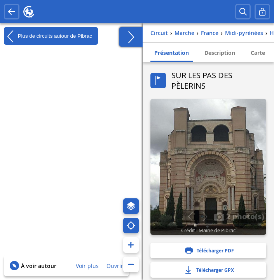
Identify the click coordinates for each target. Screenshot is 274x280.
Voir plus (87, 266)
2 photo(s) (239, 216)
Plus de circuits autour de (48, 36)
